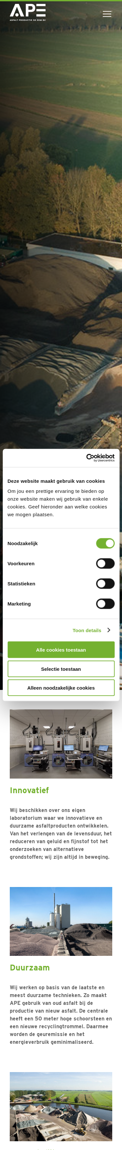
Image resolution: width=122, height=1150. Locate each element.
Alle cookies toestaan (61, 650)
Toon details (87, 630)
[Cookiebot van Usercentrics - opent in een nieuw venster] (87, 458)
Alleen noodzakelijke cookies (61, 688)
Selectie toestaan (61, 668)
